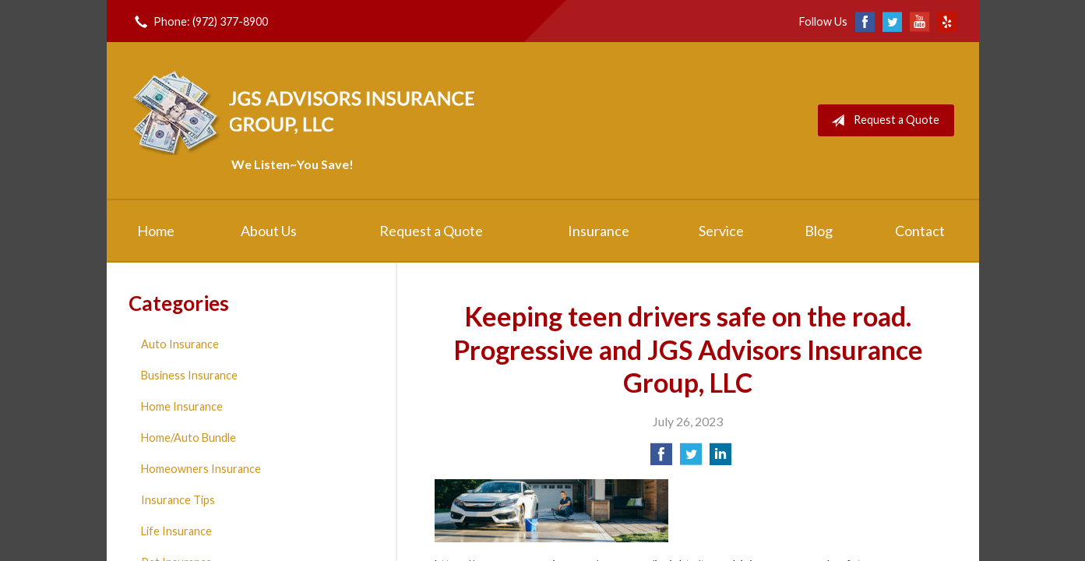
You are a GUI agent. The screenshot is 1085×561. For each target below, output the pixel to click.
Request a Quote (882, 120)
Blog (819, 230)
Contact (920, 230)
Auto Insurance (180, 344)
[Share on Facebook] (661, 458)
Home (155, 230)
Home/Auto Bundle (188, 437)
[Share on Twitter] (691, 458)
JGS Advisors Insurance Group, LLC (307, 111)
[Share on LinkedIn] (720, 458)
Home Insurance (182, 406)
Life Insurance (176, 531)
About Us (269, 230)
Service (721, 230)
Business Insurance (189, 375)
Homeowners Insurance (201, 468)
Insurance (598, 230)
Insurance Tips (178, 499)
